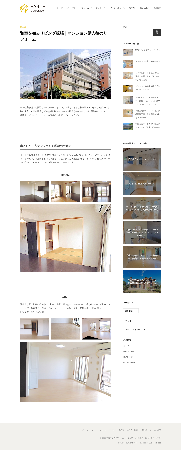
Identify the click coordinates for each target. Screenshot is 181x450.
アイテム (99, 8)
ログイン (127, 346)
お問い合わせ (144, 8)
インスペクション (117, 8)
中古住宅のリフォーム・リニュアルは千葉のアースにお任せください (133, 438)
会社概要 (157, 8)
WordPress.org (129, 362)
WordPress (132, 443)
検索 (125, 27)
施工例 (132, 8)
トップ (60, 8)
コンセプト (71, 8)
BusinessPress (155, 443)
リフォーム (84, 8)
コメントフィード (130, 357)
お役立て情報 (132, 430)
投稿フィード (129, 351)
